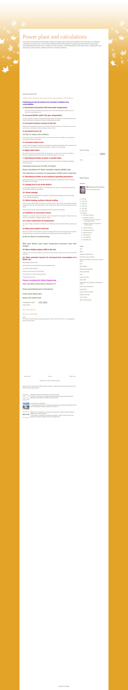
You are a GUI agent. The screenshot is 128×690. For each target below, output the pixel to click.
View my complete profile (93, 189)
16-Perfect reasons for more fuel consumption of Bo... (91, 220)
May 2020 (86, 239)
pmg (81, 274)
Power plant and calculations (55, 37)
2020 (83, 213)
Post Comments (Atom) (53, 380)
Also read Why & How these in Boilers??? (39, 284)
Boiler (28, 305)
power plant (83, 279)
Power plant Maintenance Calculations (38, 289)
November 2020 (87, 217)
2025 (83, 201)
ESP (81, 263)
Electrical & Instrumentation (87, 257)
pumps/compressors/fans (86, 292)
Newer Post (27, 376)
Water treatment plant (85, 300)
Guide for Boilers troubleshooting (36, 237)
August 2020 (86, 232)
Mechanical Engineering (86, 269)
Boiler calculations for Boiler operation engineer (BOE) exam (47, 170)
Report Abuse (84, 178)
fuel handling (83, 266)
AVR (81, 249)
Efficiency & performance (86, 254)
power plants (83, 289)
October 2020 (87, 228)
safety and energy (84, 294)
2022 (83, 208)
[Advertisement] (64, 13)
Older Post (72, 376)
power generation (84, 277)
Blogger (67, 686)
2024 (83, 203)
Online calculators (84, 271)
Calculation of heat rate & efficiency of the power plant (44, 394)
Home (50, 376)
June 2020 (86, 237)
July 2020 (86, 235)
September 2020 (87, 230)
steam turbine (83, 297)
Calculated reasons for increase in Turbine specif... (92, 224)
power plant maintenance (86, 286)
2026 (83, 199)
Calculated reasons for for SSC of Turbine (39, 166)
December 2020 (87, 215)
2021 (83, 211)
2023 (83, 206)
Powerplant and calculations (96, 187)
